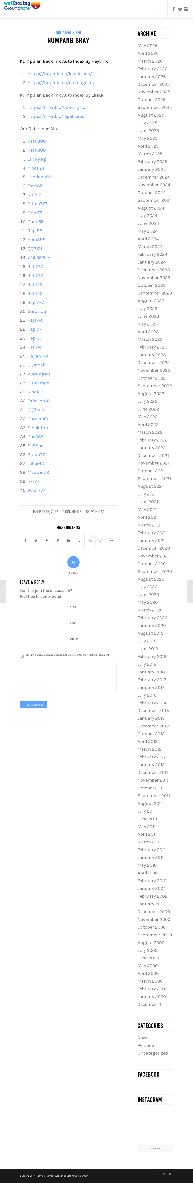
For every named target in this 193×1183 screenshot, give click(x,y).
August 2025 (151, 115)
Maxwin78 (38, 472)
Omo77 (35, 212)
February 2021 (152, 532)
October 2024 (152, 192)
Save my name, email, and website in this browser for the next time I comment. (68, 655)
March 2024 (150, 246)
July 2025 (147, 123)
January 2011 (151, 857)
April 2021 (148, 517)
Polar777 (36, 490)
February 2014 (152, 703)
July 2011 (146, 811)
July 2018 (147, 664)
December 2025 (154, 84)
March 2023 (150, 339)
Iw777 (34, 481)
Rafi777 (35, 266)
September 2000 (155, 935)
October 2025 (151, 99)
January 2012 (151, 764)
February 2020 (152, 617)
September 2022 (155, 385)
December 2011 (153, 772)
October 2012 (151, 733)
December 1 (149, 1004)
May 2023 (148, 324)
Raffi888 (37, 141)
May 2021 (147, 509)
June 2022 (148, 409)
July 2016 (147, 695)
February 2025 (152, 161)
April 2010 (148, 873)
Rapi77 (35, 329)
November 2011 (153, 780)
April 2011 (147, 834)
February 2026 (152, 69)
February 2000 (152, 989)
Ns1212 (34, 195)
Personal (146, 1045)
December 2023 (154, 270)
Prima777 (37, 203)
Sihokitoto (38, 427)
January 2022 (152, 447)
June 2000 (148, 958)
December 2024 (154, 177)
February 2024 (152, 254)
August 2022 (151, 393)
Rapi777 (36, 302)
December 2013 (153, 710)
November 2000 (154, 919)
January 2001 (151, 904)
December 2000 (154, 911)
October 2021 (151, 470)
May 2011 (147, 826)
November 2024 (154, 185)
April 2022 (148, 424)
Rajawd (35, 320)
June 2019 (148, 648)
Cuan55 (35, 221)
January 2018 (151, 672)
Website (74, 639)
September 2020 (155, 571)
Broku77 (36, 454)
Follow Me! (155, 1148)
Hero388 (36, 239)
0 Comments (72, 511)
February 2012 (152, 757)
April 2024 (148, 239)
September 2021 (154, 478)
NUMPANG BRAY (68, 40)
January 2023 (152, 355)
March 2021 (150, 525)
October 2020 (152, 563)
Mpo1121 (36, 168)
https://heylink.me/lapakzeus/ (60, 73)
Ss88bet (36, 445)
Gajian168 (38, 356)
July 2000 (148, 950)
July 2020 (148, 586)
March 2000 (150, 981)
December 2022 (154, 362)
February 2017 (152, 679)
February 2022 (152, 440)
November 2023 (154, 277)
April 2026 (148, 53)
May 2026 (148, 45)
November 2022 (154, 370)
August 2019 (151, 633)
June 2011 (147, 819)
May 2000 (148, 965)
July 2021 (147, 494)
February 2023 (152, 347)
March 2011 (149, 842)
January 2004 (152, 888)
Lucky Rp (37, 159)
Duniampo (38, 383)
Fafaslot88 (39, 401)
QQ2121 (35, 248)
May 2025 (148, 138)
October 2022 (152, 378)
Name (74, 606)
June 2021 (148, 501)
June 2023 (148, 316)
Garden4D (38, 419)
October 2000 (152, 927)
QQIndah (37, 365)
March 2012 (150, 749)
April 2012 (148, 741)
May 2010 (147, 865)
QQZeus (36, 410)
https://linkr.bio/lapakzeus (56, 116)
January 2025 (152, 169)
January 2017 (151, 687)
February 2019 (152, 656)
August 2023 (151, 300)
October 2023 (152, 285)
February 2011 (151, 849)
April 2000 (148, 973)
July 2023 (148, 308)
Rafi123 (35, 284)
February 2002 (152, 896)
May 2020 (148, 602)
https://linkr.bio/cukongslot (57, 107)
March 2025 (150, 154)
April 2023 (148, 331)
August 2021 (150, 486)
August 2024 (151, 208)
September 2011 (154, 795)
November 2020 (154, 556)
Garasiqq (37, 311)
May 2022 (148, 416)
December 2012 (153, 726)
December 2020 (154, 548)
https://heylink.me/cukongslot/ (61, 82)
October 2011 (151, 788)
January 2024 (152, 262)
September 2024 (155, 200)
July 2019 (147, 641)
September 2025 (155, 107)
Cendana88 (40, 177)
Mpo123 (35, 392)
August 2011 (150, 803)
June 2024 (148, 223)
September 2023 (155, 293)
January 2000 (152, 996)
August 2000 (151, 942)
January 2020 (152, 625)
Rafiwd (35, 347)
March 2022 (150, 432)
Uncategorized (68, 32)
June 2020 (148, 594)
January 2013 (151, 718)
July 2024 (148, 215)
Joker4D (36, 463)
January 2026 (152, 76)
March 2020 (150, 610)
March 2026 (150, 61)
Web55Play (39, 257)
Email (73, 622)
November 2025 (154, 92)
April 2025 (148, 146)
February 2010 (152, 880)
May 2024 (148, 231)
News (143, 1037)
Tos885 (35, 186)
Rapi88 (35, 230)
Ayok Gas (97, 511)
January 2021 (151, 540)
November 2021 (153, 463)
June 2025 (148, 130)
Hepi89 (35, 338)
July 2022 (148, 401)
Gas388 (36, 436)
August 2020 (151, 579)
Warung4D (39, 374)
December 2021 (153, 455)
